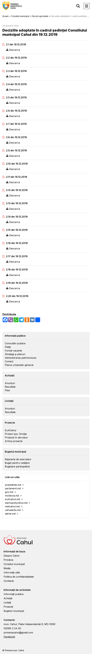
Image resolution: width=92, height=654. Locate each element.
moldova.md (12, 495)
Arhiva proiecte (13, 441)
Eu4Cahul (10, 430)
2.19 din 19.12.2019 (17, 283)
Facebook (9, 636)
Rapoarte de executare (18, 459)
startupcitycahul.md (16, 502)
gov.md (9, 492)
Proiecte (8, 606)
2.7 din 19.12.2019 (16, 124)
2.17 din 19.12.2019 (17, 256)
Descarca (13, 49)
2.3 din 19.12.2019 (16, 71)
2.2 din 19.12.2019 (16, 57)
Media (7, 568)
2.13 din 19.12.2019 (17, 203)
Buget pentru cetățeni (17, 462)
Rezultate (10, 386)
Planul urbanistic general (19, 364)
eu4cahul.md (12, 499)
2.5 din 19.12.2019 (16, 97)
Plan (7, 390)
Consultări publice (15, 343)
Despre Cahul (11, 555)
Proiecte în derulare (16, 437)
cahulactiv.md (13, 510)
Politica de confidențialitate (19, 576)
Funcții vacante (13, 350)
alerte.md (10, 513)
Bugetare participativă (17, 466)
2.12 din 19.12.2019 (17, 190)
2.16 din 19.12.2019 (17, 243)
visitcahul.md (12, 506)
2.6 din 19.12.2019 (16, 110)
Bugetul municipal (14, 610)
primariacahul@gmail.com (18, 632)
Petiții (8, 346)
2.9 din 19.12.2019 (16, 150)
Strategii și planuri (15, 354)
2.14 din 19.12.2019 (17, 216)
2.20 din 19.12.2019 (17, 296)
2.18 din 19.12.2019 (17, 269)
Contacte (9, 580)
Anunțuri (10, 383)
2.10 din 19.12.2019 (17, 163)
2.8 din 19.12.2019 (16, 137)
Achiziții (8, 598)
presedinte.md (13, 484)
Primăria (8, 559)
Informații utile (12, 572)
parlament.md (13, 488)
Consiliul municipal (14, 564)
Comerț (9, 361)
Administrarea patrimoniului (20, 357)
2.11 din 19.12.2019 (16, 177)
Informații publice (14, 594)
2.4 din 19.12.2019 (16, 84)
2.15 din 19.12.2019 (17, 230)
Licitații (7, 602)
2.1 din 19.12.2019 (16, 44)
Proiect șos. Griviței (16, 433)
